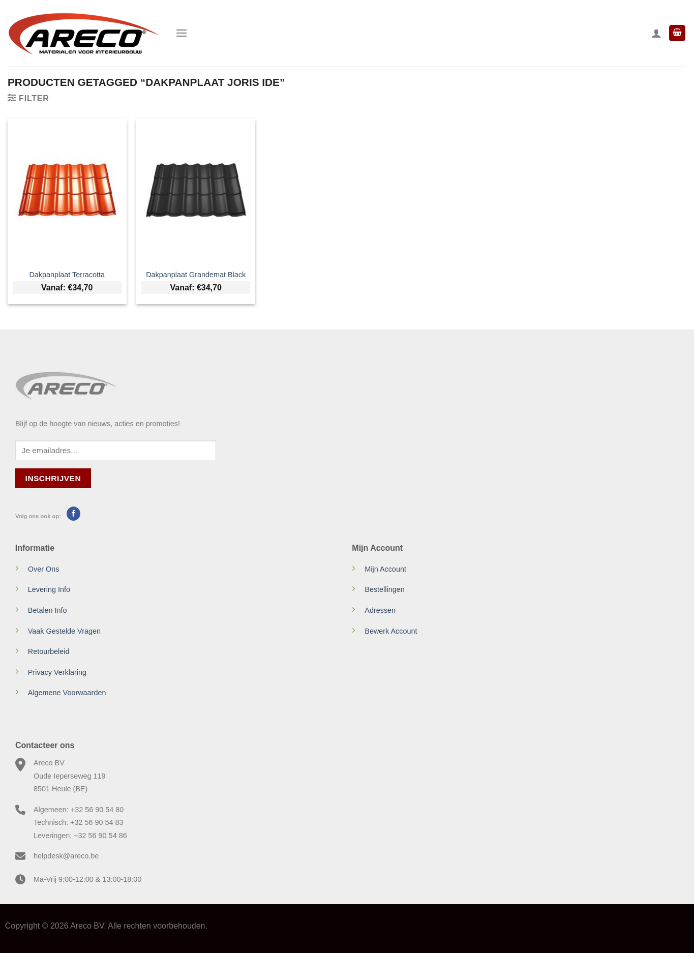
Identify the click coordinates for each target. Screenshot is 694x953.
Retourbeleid (49, 651)
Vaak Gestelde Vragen (64, 631)
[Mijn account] (656, 33)
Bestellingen (384, 589)
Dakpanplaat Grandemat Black (196, 275)
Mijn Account (385, 569)
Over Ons (43, 569)
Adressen (380, 610)
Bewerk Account (391, 631)
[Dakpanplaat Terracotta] (67, 190)
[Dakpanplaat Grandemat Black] (195, 190)
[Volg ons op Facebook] (73, 514)
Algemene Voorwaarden (67, 693)
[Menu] (181, 32)
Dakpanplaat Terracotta (67, 275)
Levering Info (49, 589)
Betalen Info (47, 610)
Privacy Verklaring (57, 672)
